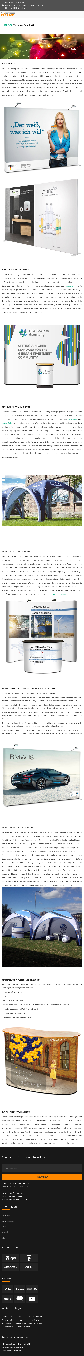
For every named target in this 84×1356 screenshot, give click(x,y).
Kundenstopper (71, 286)
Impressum (7, 1215)
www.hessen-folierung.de (12, 1193)
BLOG (8, 25)
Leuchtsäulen (7, 423)
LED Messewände (23, 1327)
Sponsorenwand (35, 1316)
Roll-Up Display (8, 1323)
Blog (4, 1237)
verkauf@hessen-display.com (15, 1337)
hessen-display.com (57, 594)
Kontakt (5, 1232)
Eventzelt (19, 1320)
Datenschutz (8, 1220)
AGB (4, 1226)
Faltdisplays (72, 419)
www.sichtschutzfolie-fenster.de (15, 1199)
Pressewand (7, 1320)
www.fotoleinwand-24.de (12, 1196)
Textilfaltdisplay (35, 1323)
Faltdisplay (20, 1316)
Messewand (7, 1316)
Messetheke (34, 1320)
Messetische (21, 1323)
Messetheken (7, 1327)
